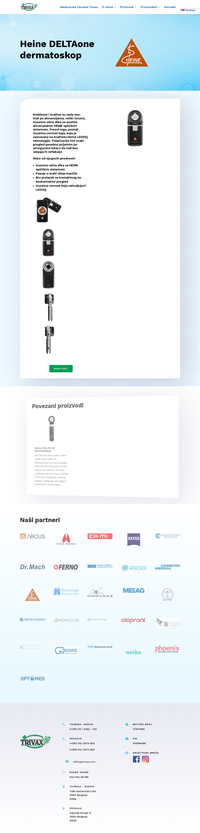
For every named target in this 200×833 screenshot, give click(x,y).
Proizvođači (149, 7)
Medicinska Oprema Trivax (79, 7)
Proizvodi (126, 7)
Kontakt (170, 7)
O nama (107, 7)
